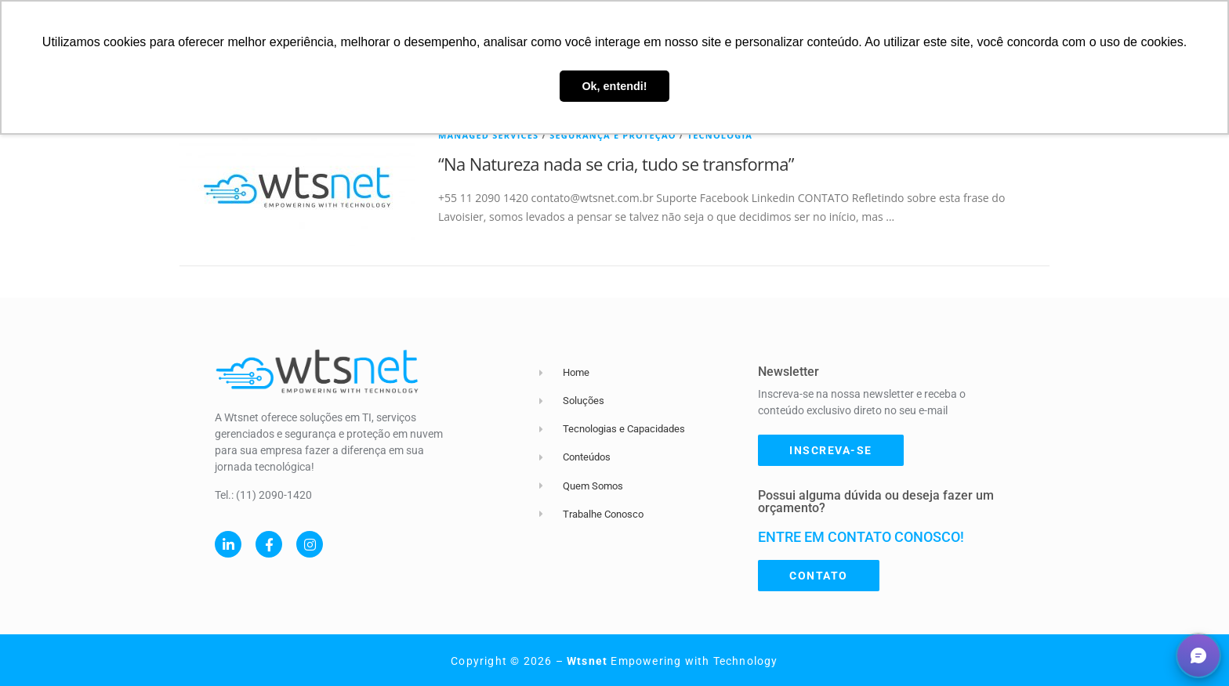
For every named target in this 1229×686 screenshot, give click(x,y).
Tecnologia (719, 135)
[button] (1198, 655)
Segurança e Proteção (612, 135)
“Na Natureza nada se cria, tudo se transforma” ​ (618, 163)
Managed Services (488, 135)
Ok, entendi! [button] (614, 86)
